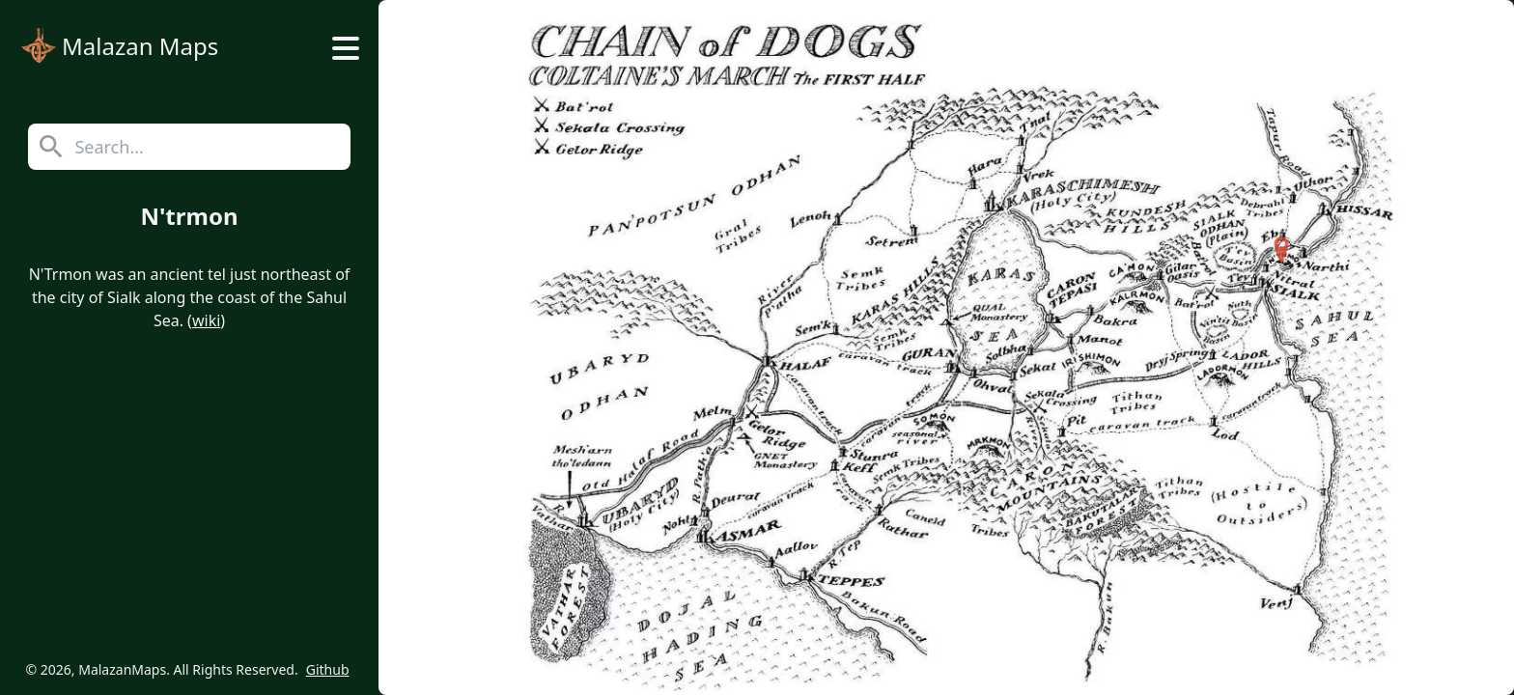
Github (328, 669)
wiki (206, 320)
